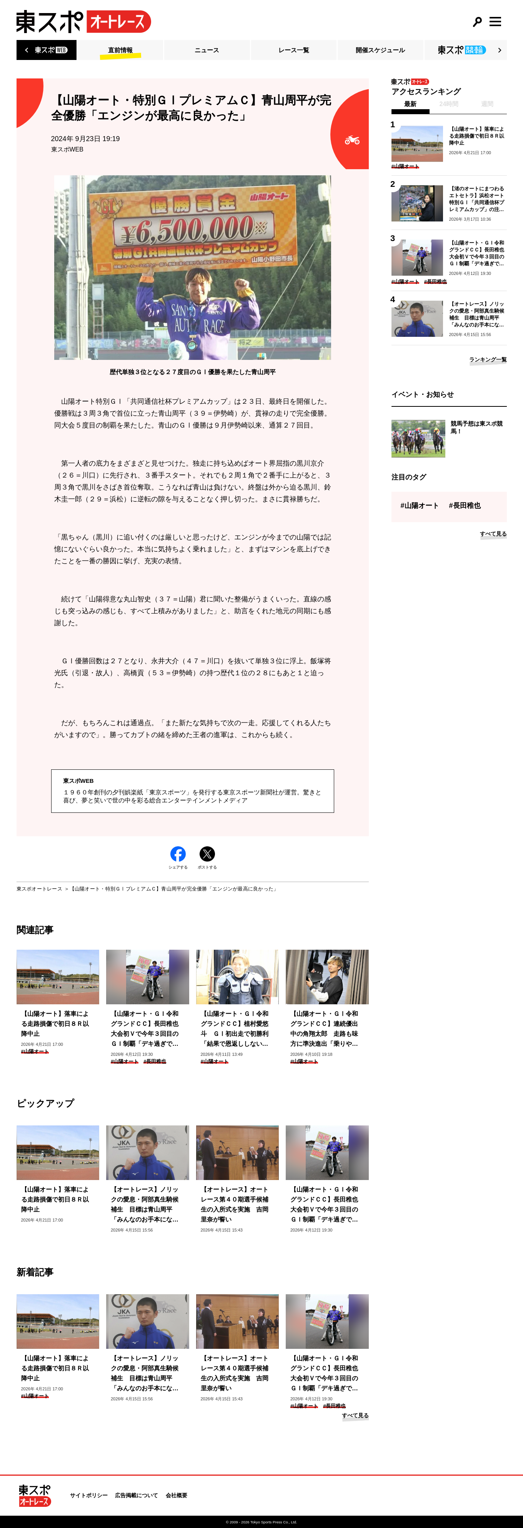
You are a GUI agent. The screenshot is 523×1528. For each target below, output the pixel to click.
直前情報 (120, 50)
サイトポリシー (89, 1495)
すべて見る (355, 1415)
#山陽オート (35, 1051)
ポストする (207, 857)
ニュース (207, 50)
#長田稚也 (154, 1061)
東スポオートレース (39, 889)
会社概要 (176, 1495)
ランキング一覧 (488, 359)
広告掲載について (136, 1495)
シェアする (178, 857)
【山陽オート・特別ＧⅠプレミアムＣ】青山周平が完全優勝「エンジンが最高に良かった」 (174, 889)
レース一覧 (293, 50)
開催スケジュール (380, 50)
